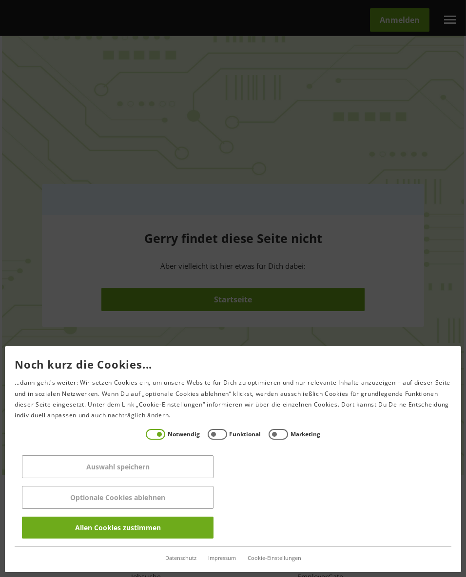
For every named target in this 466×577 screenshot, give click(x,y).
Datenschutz (179, 558)
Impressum (220, 558)
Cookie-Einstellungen (273, 558)
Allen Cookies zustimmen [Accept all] (116, 527)
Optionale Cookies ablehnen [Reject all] (116, 497)
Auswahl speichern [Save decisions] (116, 466)
